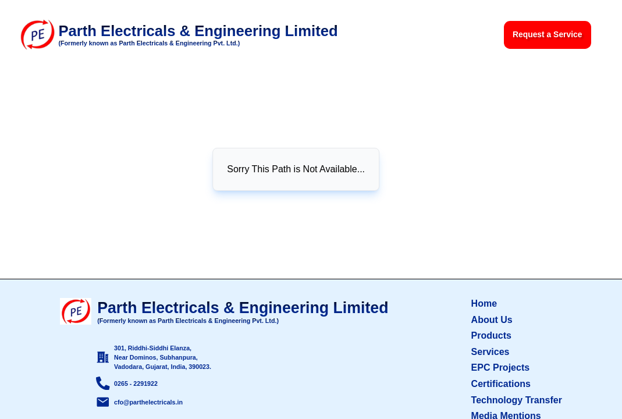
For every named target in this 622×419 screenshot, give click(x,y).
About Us (492, 319)
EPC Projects (500, 367)
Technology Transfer (516, 400)
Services (490, 351)
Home (484, 303)
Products (491, 335)
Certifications (501, 383)
